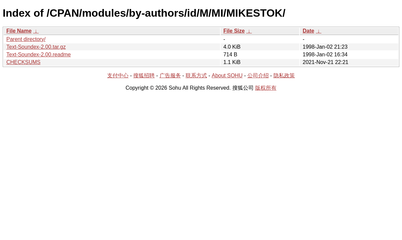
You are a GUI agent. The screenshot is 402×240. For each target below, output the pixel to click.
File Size (234, 31)
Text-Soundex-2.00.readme (38, 54)
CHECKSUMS (23, 62)
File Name (19, 31)
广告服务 (170, 75)
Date (308, 31)
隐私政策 (284, 75)
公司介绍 (258, 75)
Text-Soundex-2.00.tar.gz (36, 47)
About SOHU (227, 75)
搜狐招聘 (144, 75)
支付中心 (118, 75)
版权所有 (265, 88)
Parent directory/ (25, 39)
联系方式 (196, 75)
